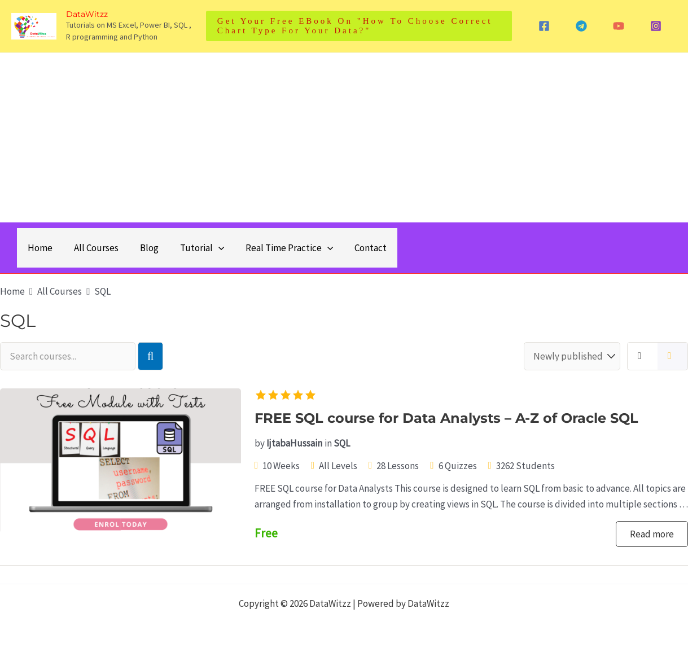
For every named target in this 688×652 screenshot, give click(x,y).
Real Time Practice (279, 248)
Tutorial (194, 248)
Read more (652, 534)
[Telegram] (581, 26)
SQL (342, 443)
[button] (359, 26)
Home (39, 248)
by (260, 443)
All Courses (93, 248)
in (328, 443)
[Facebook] (544, 26)
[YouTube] (618, 26)
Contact (358, 248)
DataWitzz (87, 14)
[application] (210, 248)
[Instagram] (656, 26)
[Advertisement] (344, 138)
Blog (143, 248)
